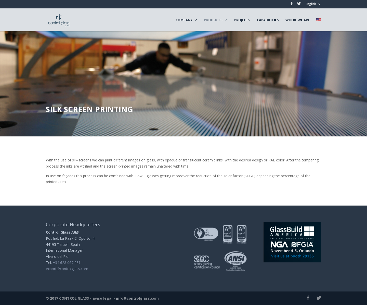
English (311, 4)
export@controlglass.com (67, 268)
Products (213, 20)
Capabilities (268, 20)
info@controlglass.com (137, 298)
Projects (242, 20)
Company (184, 20)
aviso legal (102, 298)
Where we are (297, 20)
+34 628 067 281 (67, 262)
